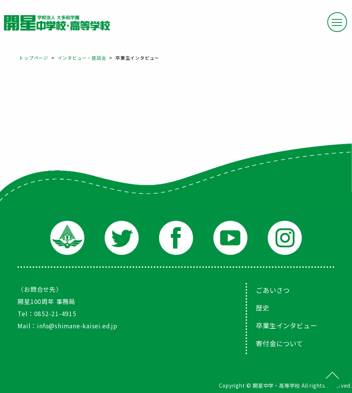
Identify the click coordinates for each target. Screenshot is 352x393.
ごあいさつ (274, 290)
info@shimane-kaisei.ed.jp (78, 325)
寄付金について (281, 342)
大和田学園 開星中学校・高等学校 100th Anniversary (56, 23)
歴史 (263, 307)
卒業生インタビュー (288, 325)
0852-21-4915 (55, 313)
